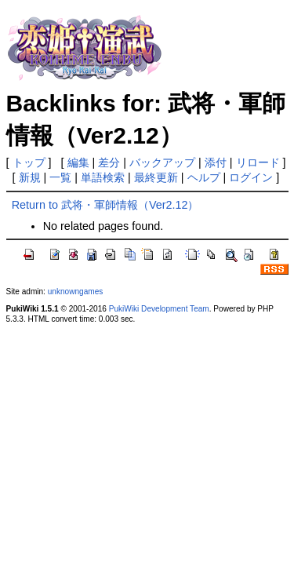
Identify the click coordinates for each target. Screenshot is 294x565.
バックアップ (162, 162)
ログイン (251, 177)
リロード (258, 162)
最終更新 (156, 177)
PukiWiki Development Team (159, 308)
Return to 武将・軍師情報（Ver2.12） (105, 205)
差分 (109, 162)
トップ (29, 162)
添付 (216, 162)
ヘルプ (203, 177)
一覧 (60, 177)
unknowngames (75, 291)
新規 (30, 177)
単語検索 (103, 177)
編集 (78, 162)
